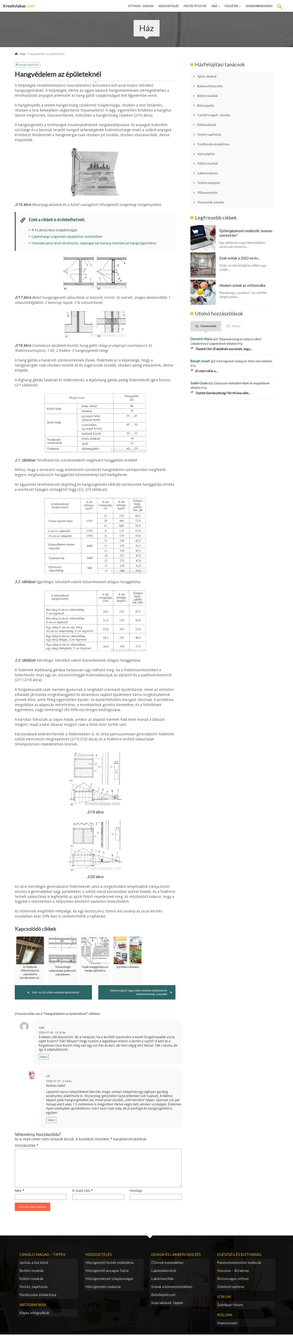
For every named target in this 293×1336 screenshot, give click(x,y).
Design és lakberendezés (176, 1255)
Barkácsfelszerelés (212, 83)
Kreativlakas (18, 5)
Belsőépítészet (163, 1296)
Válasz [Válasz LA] (51, 1121)
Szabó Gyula (199, 357)
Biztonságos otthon (233, 1280)
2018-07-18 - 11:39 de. (52, 1033)
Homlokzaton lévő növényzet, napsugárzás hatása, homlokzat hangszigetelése (94, 243)
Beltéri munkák (209, 91)
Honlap (136, 1192)
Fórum (236, 300)
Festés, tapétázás (211, 123)
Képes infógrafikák (34, 1314)
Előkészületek (208, 115)
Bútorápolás (207, 99)
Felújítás (232, 6)
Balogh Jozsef (200, 335)
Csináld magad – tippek (42, 1255)
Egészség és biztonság (239, 1255)
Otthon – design (140, 6)
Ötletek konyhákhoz (167, 1263)
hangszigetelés (28, 65)
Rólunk (225, 1316)
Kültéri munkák (209, 146)
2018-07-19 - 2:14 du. (59, 1082)
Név (19, 1192)
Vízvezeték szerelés (213, 178)
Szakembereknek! (259, 6)
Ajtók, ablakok (209, 76)
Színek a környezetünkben (171, 1288)
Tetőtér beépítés (211, 162)
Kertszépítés (208, 138)
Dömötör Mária (201, 313)
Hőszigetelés (168, 6)
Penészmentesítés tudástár (239, 1263)
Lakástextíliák (162, 1280)
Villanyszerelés (209, 170)
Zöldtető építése (230, 1288)
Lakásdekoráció (163, 1271)
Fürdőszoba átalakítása (216, 131)
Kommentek (208, 300)
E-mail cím (82, 1192)
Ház (215, 6)
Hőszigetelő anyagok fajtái (107, 1271)
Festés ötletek (194, 6)
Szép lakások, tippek (167, 1304)
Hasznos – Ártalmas (233, 1271)
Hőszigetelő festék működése (109, 1263)
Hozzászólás (26, 1147)
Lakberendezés (209, 154)
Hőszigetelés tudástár (103, 1288)
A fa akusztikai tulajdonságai (54, 230)
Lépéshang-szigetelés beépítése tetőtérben (67, 237)
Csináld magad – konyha (216, 107)
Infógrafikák (32, 1306)
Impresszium (227, 1324)
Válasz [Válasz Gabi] (43, 1058)
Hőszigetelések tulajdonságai (109, 1280)
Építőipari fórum (230, 1306)
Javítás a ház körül (33, 1263)
